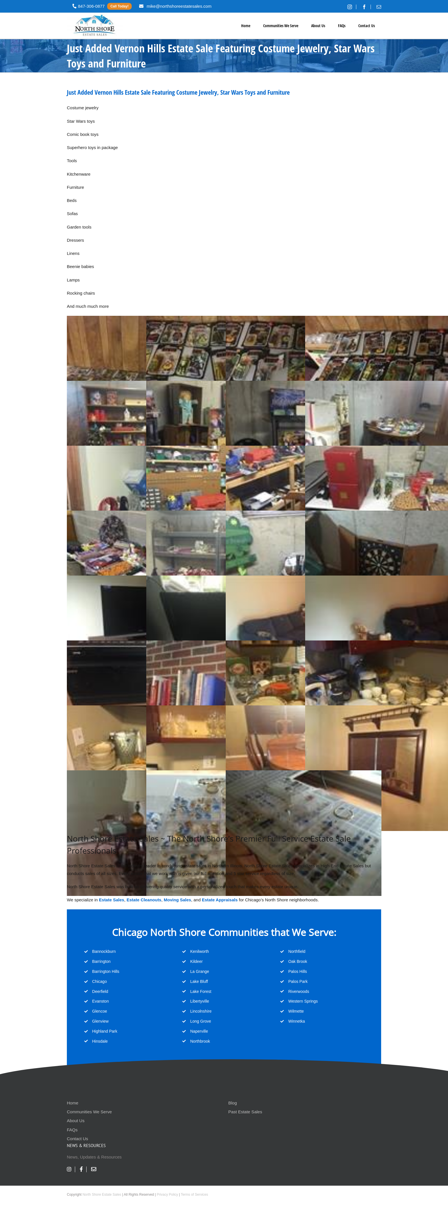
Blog (232, 1102)
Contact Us (77, 1138)
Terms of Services (194, 1195)
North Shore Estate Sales (102, 1195)
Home (72, 1102)
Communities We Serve (89, 1111)
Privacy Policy (167, 1195)
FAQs (72, 1129)
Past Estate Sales (245, 1111)
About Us (76, 1120)
